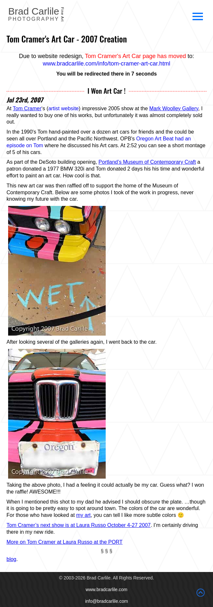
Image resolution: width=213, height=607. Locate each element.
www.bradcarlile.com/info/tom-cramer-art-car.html (106, 63)
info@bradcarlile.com (106, 601)
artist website (63, 108)
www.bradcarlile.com (106, 589)
